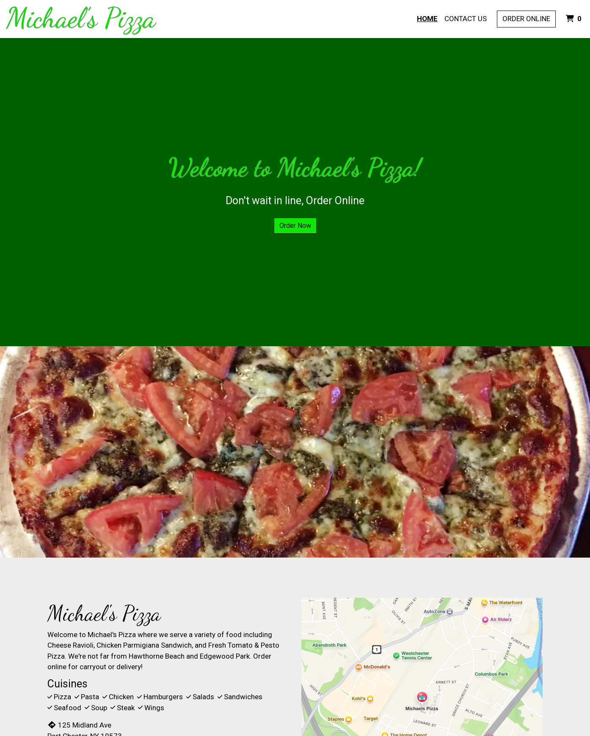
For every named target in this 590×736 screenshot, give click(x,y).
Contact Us (465, 18)
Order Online (526, 18)
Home (427, 18)
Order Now (295, 226)
